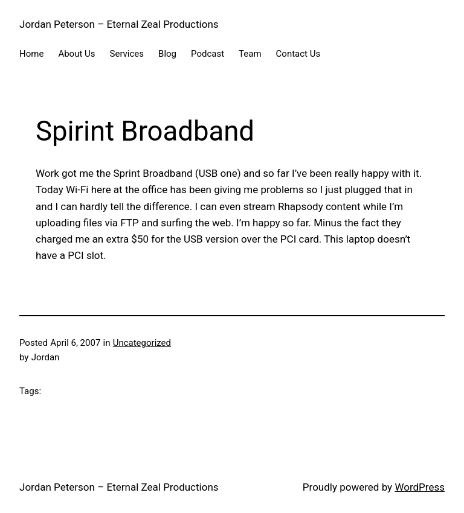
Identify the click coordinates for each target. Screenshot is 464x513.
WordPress (420, 487)
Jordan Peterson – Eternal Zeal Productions (119, 24)
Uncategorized (142, 342)
